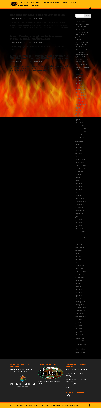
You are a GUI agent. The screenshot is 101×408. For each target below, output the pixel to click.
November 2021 (80, 241)
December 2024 (80, 129)
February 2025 (80, 126)
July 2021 (78, 253)
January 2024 (79, 162)
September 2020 (80, 280)
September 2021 (80, 247)
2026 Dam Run (35, 2)
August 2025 (79, 108)
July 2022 (78, 217)
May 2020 (78, 292)
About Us (24, 2)
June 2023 (78, 183)
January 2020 (79, 305)
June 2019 (78, 326)
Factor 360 (74, 405)
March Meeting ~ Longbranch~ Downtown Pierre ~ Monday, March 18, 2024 (36, 38)
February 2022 (80, 232)
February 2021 (80, 265)
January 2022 (79, 235)
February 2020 (80, 302)
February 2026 (80, 89)
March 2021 (79, 262)
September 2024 (80, 138)
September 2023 (80, 174)
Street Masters (38, 18)
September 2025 (80, 104)
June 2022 (78, 220)
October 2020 (79, 277)
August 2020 (79, 283)
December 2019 (80, 308)
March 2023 (79, 192)
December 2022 (80, 202)
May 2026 (78, 80)
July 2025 (78, 111)
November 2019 (80, 311)
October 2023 (79, 171)
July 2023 (78, 180)
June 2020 (78, 289)
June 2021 (78, 256)
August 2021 (79, 250)
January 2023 (79, 198)
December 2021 (80, 238)
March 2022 (79, 229)
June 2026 (78, 77)
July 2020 (78, 286)
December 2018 (80, 344)
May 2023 (78, 186)
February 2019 (80, 338)
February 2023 (80, 195)
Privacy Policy (44, 405)
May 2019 (78, 329)
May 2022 (78, 223)
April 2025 (78, 120)
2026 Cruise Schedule (51, 2)
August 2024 (79, 141)
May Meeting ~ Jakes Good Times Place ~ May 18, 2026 (82, 44)
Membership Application (19, 5)
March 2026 (79, 86)
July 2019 (78, 323)
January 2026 (79, 92)
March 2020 (79, 298)
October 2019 (79, 314)
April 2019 (78, 332)
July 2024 (78, 144)
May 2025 (78, 117)
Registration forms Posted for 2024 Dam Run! (38, 15)
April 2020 (78, 296)
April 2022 (78, 226)
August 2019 (79, 320)
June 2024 (78, 147)
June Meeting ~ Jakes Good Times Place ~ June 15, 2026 (82, 26)
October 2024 (79, 135)
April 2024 (78, 153)
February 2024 (80, 159)
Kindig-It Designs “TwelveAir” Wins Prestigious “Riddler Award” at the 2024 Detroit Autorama (39, 57)
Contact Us (35, 5)
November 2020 (80, 274)
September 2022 (80, 211)
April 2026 (78, 83)
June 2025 (78, 114)
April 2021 (78, 259)
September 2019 (80, 317)
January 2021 (79, 268)
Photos (73, 2)
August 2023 (79, 177)
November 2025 (80, 98)
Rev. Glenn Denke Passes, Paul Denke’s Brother (82, 67)
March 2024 (79, 156)
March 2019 (79, 335)
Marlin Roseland (17, 18)
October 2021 (79, 244)
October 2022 (79, 208)
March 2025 (79, 123)
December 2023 (80, 165)
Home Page (14, 2)
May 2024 (78, 150)
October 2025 (79, 102)
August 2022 (79, 214)
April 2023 (78, 189)
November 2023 (80, 168)
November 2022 (80, 205)
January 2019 (79, 341)
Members (65, 2)
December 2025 (80, 95)
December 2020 (80, 271)
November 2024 (80, 132)
